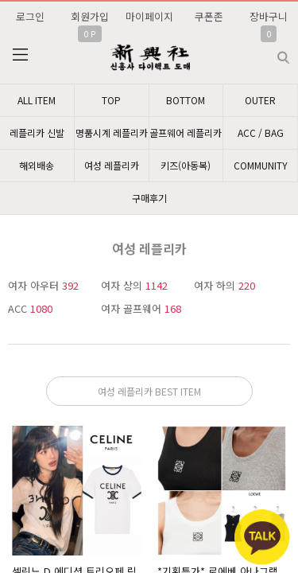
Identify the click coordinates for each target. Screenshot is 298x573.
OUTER (260, 100)
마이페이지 (149, 16)
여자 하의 (224, 285)
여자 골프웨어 (141, 308)
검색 (270, 51)
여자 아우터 (43, 285)
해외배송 (36, 165)
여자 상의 (134, 285)
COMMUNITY (261, 165)
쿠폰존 (209, 16)
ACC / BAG (261, 132)
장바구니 (269, 16)
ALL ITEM (36, 100)
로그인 (30, 16)
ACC (30, 308)
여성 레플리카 (111, 165)
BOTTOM (185, 100)
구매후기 (149, 198)
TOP (111, 100)
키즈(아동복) (186, 165)
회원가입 (90, 16)
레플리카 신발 (37, 132)
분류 (20, 55)
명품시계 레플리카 (111, 132)
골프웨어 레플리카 (185, 132)
